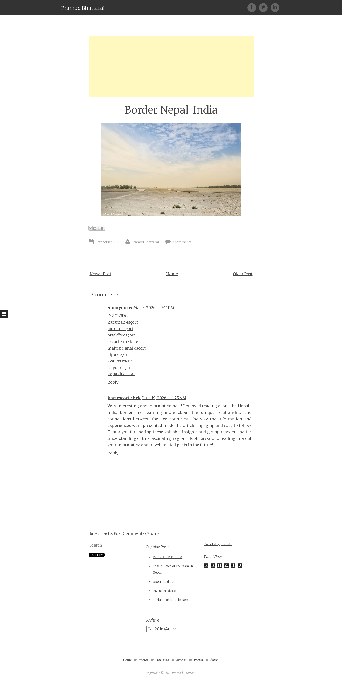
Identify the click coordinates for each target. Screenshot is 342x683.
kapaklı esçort (121, 373)
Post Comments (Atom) (136, 533)
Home (172, 273)
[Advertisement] (171, 66)
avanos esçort (121, 361)
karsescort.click (124, 397)
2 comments (182, 242)
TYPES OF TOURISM (167, 557)
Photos (143, 660)
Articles (181, 660)
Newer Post (100, 273)
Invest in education (167, 591)
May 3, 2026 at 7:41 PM (153, 307)
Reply (113, 382)
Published (162, 660)
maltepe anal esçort (127, 348)
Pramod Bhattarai (83, 8)
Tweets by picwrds (218, 544)
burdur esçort (120, 328)
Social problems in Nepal (172, 600)
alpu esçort (118, 354)
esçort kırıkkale (123, 341)
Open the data (163, 582)
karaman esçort (123, 322)
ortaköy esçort (121, 335)
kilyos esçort (120, 367)
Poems (198, 660)
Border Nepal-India (171, 110)
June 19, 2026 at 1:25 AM (164, 397)
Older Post (243, 273)
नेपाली (213, 660)
